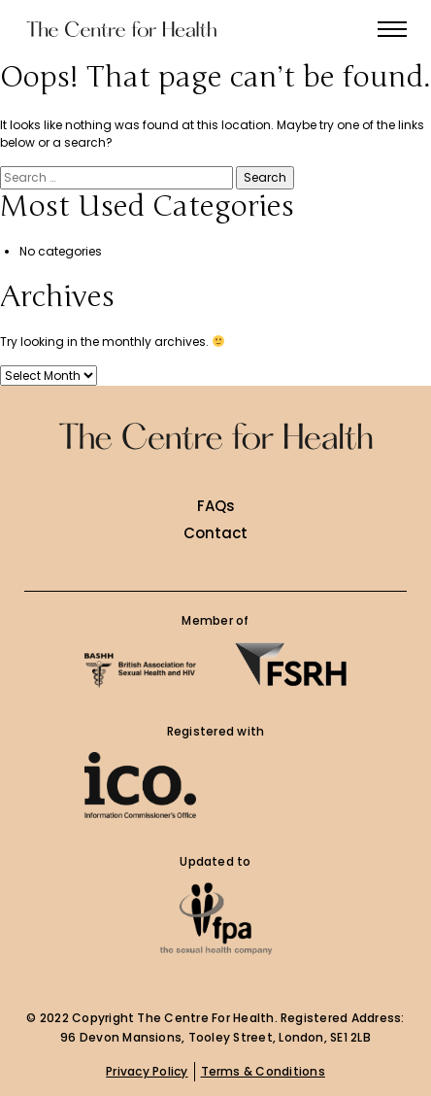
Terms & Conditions (263, 1071)
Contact (215, 533)
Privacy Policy (146, 1071)
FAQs (216, 506)
